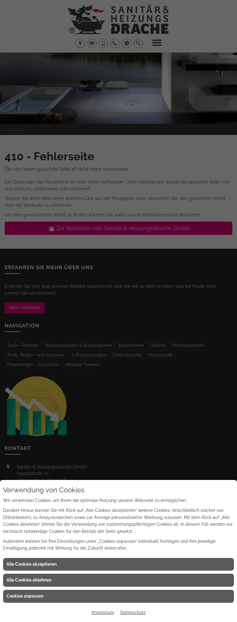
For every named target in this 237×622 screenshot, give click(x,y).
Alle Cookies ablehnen (28, 579)
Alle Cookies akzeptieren (31, 564)
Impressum (103, 612)
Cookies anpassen (24, 596)
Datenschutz (133, 612)
